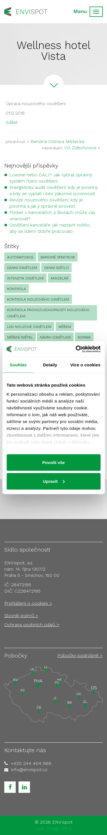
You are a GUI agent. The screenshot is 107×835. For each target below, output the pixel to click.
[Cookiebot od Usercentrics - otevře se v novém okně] (76, 349)
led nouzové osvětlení (29, 327)
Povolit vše (53, 462)
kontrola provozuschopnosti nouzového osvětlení (48, 313)
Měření (64, 327)
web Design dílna (53, 828)
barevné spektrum (58, 257)
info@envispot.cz (29, 769)
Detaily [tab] (50, 364)
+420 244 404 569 (31, 763)
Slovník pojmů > (21, 615)
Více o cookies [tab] (85, 364)
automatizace (20, 257)
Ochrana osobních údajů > (31, 624)
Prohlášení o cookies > (28, 603)
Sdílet (12, 122)
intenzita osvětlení (25, 278)
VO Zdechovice (80, 147)
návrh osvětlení (55, 337)
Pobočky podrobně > (80, 655)
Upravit (53, 481)
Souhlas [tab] (18, 364)
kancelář (59, 278)
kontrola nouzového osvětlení (38, 299)
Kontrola (16, 289)
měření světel (20, 337)
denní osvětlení (22, 268)
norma (84, 337)
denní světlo (56, 268)
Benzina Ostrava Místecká (57, 141)
